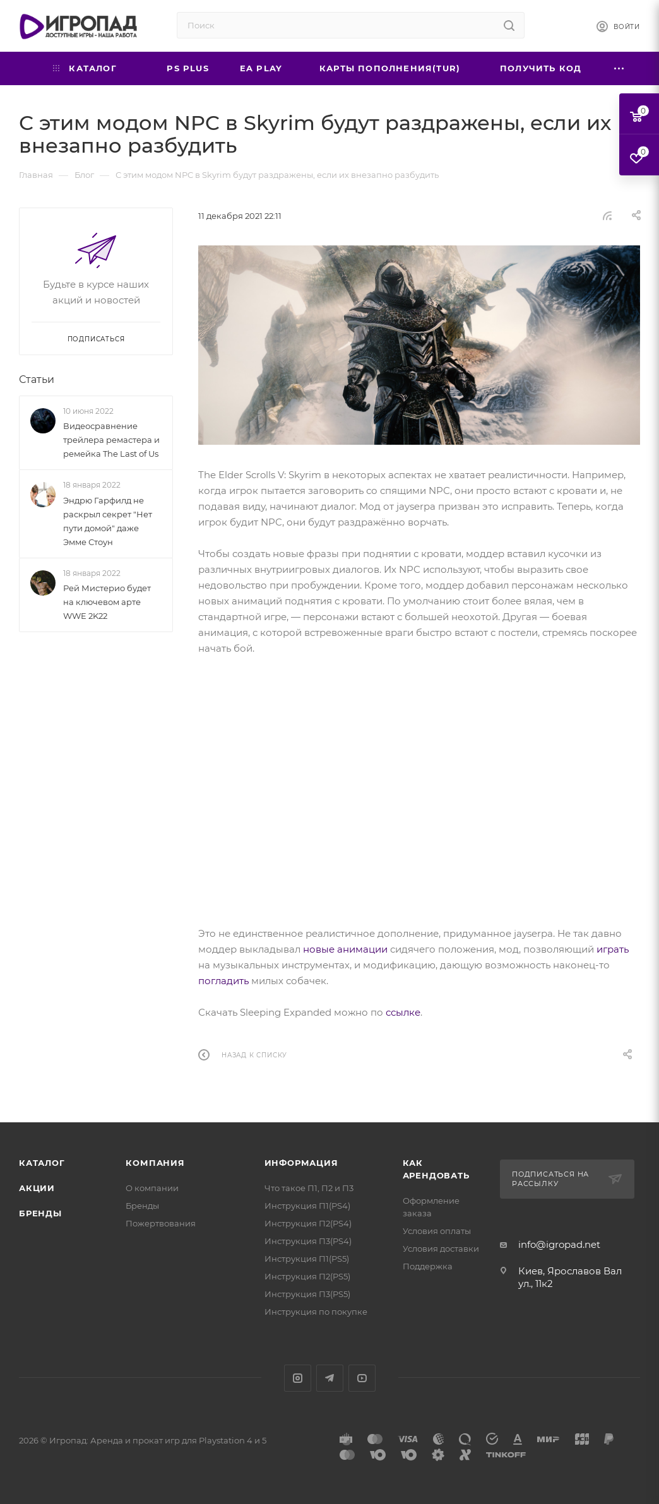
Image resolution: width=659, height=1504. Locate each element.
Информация (301, 1163)
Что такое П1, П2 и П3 (308, 1188)
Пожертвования (161, 1223)
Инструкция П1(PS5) (306, 1259)
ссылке (403, 1012)
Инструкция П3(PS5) (307, 1294)
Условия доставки (441, 1248)
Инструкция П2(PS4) (308, 1223)
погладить (223, 981)
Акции (37, 1188)
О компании (152, 1188)
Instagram (297, 1378)
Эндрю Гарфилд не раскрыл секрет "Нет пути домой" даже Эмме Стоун (107, 521)
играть (613, 949)
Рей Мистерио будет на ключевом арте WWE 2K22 (107, 602)
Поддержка (428, 1266)
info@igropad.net (559, 1244)
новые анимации (345, 949)
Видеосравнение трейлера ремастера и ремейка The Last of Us (111, 440)
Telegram (329, 1378)
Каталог (42, 1163)
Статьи (36, 379)
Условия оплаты (437, 1231)
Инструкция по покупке (315, 1312)
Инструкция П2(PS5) (307, 1276)
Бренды (40, 1213)
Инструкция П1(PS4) (307, 1206)
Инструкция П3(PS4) (308, 1241)
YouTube (362, 1378)
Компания (155, 1163)
